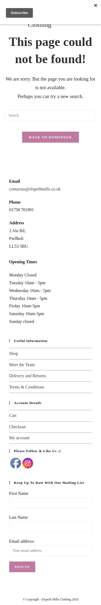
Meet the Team (22, 364)
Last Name (18, 517)
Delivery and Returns (27, 375)
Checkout (17, 426)
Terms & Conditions (26, 387)
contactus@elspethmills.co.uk (35, 189)
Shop (13, 353)
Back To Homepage (50, 137)
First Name (19, 493)
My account (19, 437)
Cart (13, 415)
